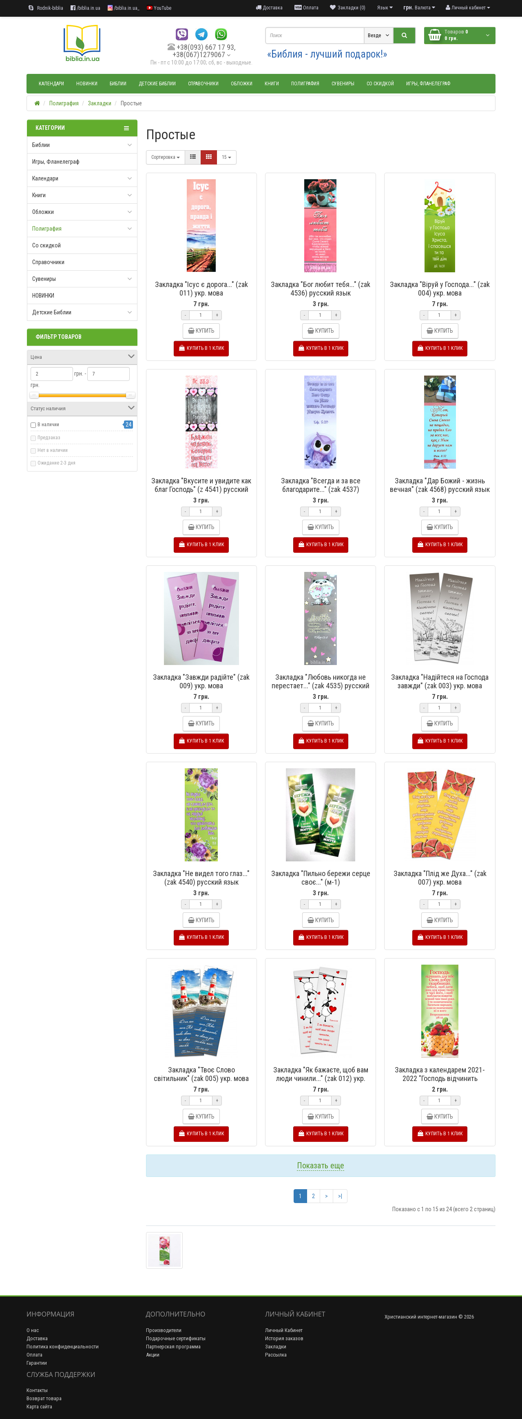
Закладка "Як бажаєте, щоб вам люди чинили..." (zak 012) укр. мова (320, 1078)
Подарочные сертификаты (176, 1338)
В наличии (48, 424)
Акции (152, 1355)
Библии (118, 84)
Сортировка (165, 157)
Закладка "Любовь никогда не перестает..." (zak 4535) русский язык (320, 685)
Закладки (275, 1346)
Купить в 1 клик (201, 348)
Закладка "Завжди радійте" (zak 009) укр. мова (201, 681)
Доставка (37, 1338)
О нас (33, 1330)
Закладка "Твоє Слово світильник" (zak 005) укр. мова (201, 1074)
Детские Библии (157, 84)
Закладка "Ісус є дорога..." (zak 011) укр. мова (201, 288)
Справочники (203, 84)
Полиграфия (305, 84)
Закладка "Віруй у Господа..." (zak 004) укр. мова (440, 288)
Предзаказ (49, 437)
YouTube (159, 8)
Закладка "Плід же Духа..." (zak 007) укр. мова (440, 877)
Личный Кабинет (284, 1330)
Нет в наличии (53, 450)
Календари (51, 84)
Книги (272, 84)
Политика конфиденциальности (63, 1346)
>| (340, 1196)
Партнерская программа (173, 1346)
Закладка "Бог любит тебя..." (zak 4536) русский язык (320, 288)
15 (226, 157)
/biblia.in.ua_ (123, 8)
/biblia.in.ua (85, 8)
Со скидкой (380, 84)
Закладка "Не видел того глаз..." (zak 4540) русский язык (201, 877)
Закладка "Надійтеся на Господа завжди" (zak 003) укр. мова (440, 681)
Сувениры (343, 84)
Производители (163, 1330)
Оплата (34, 1355)
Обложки (241, 84)
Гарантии (37, 1363)
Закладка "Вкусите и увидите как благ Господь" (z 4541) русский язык (201, 489)
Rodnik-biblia (46, 8)
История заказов (284, 1338)
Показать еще (320, 1165)
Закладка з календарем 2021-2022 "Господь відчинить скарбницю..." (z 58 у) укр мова (440, 1078)
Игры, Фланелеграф (428, 84)
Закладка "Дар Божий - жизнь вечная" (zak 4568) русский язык (440, 485)
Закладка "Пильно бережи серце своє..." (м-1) (320, 877)
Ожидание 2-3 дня (56, 463)
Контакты (37, 1390)
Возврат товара (44, 1398)
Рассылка (276, 1355)
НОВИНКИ (86, 84)
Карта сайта (39, 1406)
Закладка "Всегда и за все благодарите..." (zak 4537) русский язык (321, 489)
